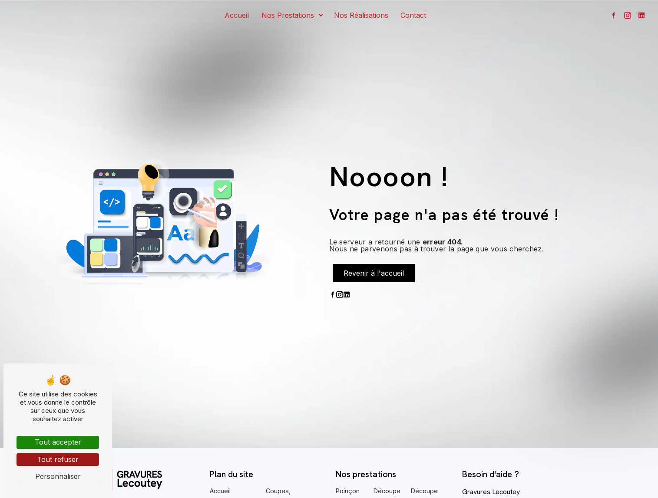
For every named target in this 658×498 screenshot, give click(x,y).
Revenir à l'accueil (374, 273)
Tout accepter (58, 442)
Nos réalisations (361, 15)
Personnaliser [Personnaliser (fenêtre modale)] (58, 476)
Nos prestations (287, 15)
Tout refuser (58, 459)
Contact (413, 15)
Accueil (237, 15)
